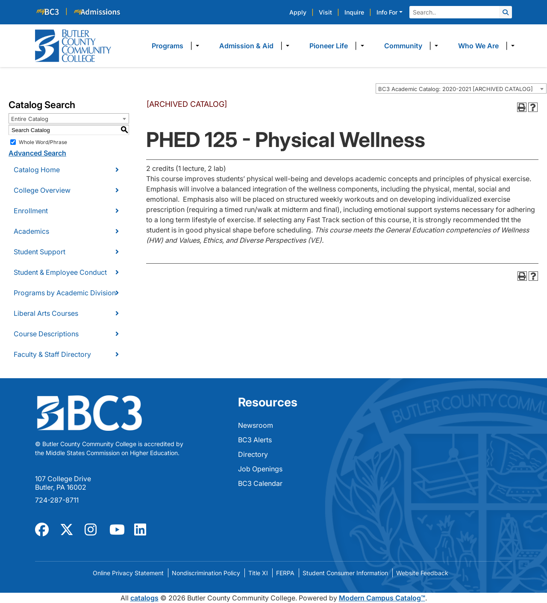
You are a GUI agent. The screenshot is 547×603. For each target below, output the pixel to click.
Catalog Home (37, 169)
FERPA (285, 573)
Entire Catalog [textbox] (29, 118)
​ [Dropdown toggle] (195, 45)
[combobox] (461, 88)
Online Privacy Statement (128, 573)
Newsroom (255, 425)
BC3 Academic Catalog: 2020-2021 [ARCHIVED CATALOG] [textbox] (455, 88)
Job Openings (260, 469)
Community (403, 45)
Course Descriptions (46, 333)
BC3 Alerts (255, 439)
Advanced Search (37, 153)
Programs (167, 45)
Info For (386, 12)
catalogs (144, 598)
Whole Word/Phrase (43, 142)
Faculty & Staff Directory (52, 354)
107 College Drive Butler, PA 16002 (63, 482)
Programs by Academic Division (65, 292)
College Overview (42, 190)
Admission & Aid (246, 45)
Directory (253, 454)
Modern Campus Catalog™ (382, 598)
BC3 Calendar (260, 483)
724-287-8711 (57, 500)
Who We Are (478, 45)
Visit (325, 12)
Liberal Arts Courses (46, 313)
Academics (31, 231)
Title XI (258, 573)
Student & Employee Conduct (60, 272)
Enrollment (31, 210)
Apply (297, 12)
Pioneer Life (328, 45)
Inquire (354, 12)
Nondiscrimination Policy (206, 573)
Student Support (39, 251)
